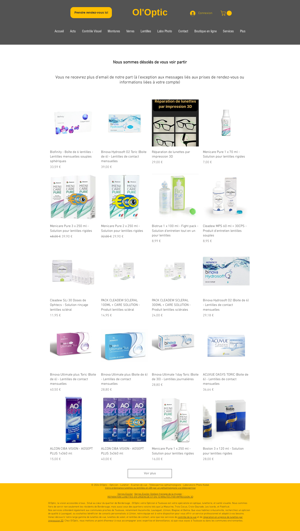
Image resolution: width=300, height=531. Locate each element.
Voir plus (150, 473)
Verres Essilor (125, 494)
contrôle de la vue (187, 517)
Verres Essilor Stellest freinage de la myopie (158, 494)
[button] (92, 32)
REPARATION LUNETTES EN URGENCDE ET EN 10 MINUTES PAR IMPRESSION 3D (150, 497)
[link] (227, 13)
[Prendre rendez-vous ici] (91, 12)
